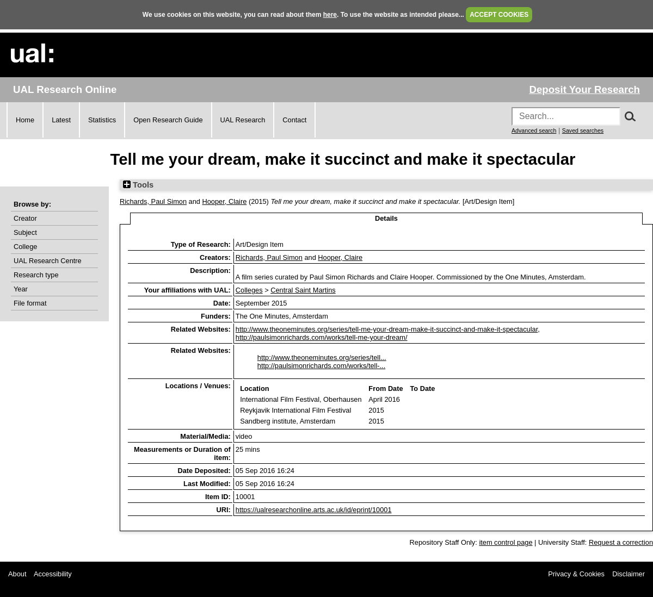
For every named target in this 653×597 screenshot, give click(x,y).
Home (25, 120)
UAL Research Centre (48, 261)
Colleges (249, 290)
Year (21, 289)
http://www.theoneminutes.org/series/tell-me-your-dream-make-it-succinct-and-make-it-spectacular (387, 329)
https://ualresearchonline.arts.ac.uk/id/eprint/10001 (314, 510)
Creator (25, 218)
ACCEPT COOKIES (499, 14)
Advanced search (534, 130)
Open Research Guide (167, 120)
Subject (25, 232)
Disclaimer (628, 574)
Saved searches (582, 130)
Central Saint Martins (302, 290)
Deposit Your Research (584, 89)
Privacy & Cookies (576, 574)
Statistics (102, 120)
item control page (505, 542)
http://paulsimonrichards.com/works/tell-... (321, 366)
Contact (294, 120)
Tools (138, 185)
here (330, 14)
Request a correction (621, 542)
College (25, 246)
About (17, 574)
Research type (36, 275)
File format (30, 303)
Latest (61, 120)
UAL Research (243, 120)
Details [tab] (386, 218)
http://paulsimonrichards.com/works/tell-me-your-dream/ (322, 337)
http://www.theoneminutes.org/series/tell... (321, 357)
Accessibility (53, 574)
